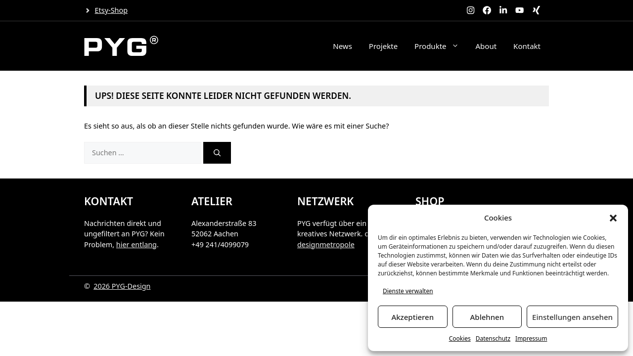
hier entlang (136, 244)
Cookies (460, 338)
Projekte (383, 46)
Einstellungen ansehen (572, 317)
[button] (613, 218)
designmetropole (326, 244)
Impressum (531, 338)
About (486, 46)
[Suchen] (217, 153)
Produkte (440, 46)
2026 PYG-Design (121, 286)
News (342, 46)
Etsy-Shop (111, 10)
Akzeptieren (412, 317)
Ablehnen (487, 317)
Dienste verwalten (408, 291)
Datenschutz (493, 338)
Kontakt (527, 46)
